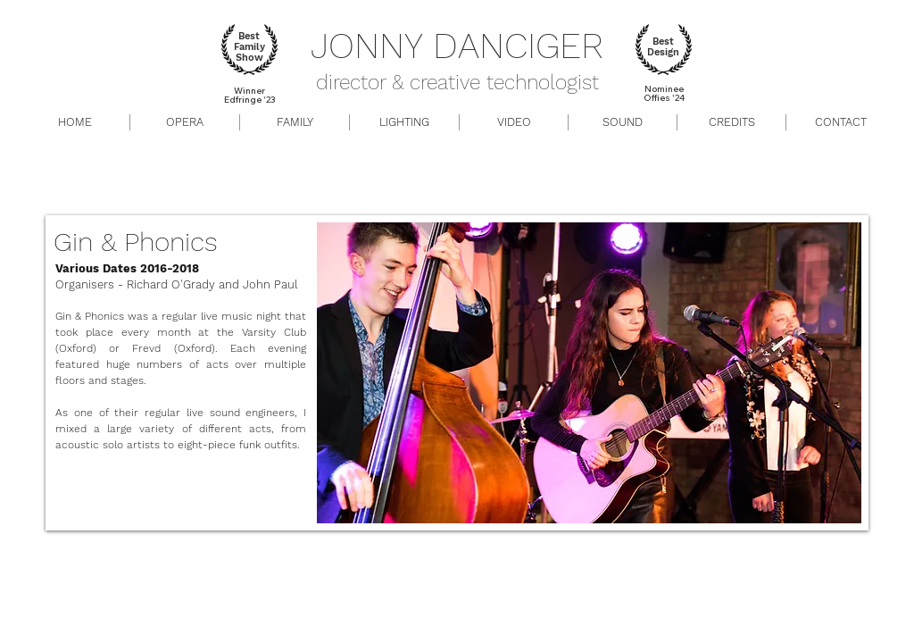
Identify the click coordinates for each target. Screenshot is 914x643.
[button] (623, 122)
